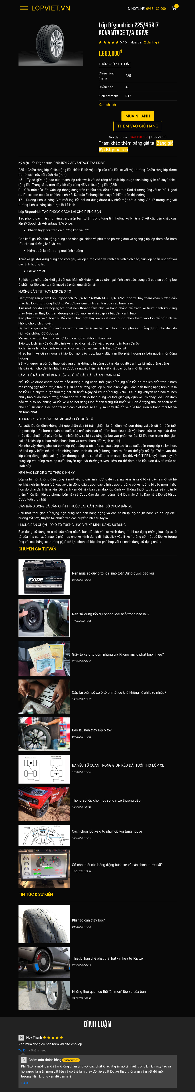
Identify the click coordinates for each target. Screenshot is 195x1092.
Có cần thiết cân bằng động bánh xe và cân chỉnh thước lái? (117, 865)
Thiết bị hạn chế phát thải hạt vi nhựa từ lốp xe (107, 958)
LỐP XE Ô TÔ (61, 291)
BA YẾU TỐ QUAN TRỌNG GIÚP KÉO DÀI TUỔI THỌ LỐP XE (118, 765)
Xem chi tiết (107, 105)
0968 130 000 (138, 137)
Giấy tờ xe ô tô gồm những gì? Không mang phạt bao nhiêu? (118, 654)
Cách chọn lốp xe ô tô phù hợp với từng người (107, 831)
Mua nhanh (137, 116)
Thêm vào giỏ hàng (137, 126)
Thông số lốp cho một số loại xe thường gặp (106, 800)
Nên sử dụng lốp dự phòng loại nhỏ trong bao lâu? (110, 614)
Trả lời (22, 1050)
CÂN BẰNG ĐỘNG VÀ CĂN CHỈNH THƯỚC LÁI (52, 506)
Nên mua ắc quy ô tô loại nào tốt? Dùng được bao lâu (113, 573)
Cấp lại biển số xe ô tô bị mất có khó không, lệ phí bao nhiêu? (119, 692)
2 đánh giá (151, 42)
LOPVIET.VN (50, 8)
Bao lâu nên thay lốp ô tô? (92, 730)
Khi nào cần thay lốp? (88, 920)
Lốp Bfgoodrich (29, 212)
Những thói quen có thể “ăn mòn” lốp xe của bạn (109, 991)
